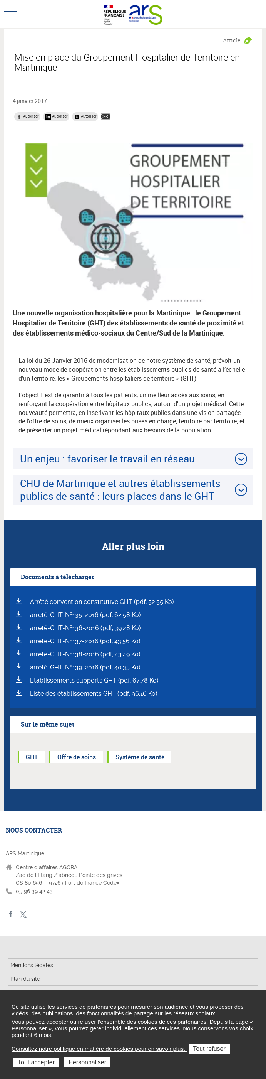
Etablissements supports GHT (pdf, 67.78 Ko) (94, 680)
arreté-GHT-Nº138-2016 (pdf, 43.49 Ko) (85, 654)
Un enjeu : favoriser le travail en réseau (107, 458)
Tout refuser (209, 1048)
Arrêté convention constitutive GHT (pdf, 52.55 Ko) (102, 601)
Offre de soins (76, 757)
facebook (11, 914)
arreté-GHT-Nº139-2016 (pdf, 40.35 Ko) (85, 667)
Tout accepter (36, 1062)
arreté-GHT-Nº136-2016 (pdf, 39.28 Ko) (85, 628)
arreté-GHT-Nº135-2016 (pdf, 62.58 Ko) (85, 615)
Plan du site (25, 979)
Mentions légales (31, 965)
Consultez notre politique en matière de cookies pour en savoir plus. (99, 1048)
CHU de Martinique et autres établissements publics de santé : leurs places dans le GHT (120, 489)
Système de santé (139, 757)
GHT (32, 757)
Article (232, 40)
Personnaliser (87, 1062)
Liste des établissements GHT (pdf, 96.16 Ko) (93, 693)
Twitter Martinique (23, 914)
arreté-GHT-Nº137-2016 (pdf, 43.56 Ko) (85, 641)
